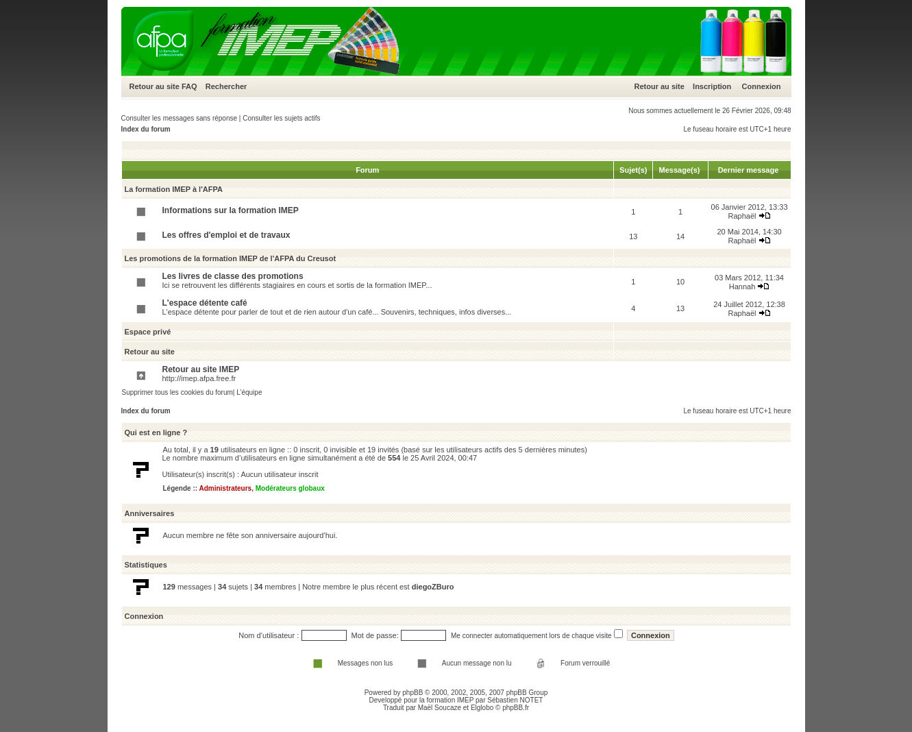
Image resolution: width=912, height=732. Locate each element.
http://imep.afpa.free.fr (199, 378)
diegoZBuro (433, 587)
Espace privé (148, 332)
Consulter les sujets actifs (281, 118)
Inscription (712, 86)
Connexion (761, 86)
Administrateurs (225, 488)
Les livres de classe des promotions (233, 276)
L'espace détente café (204, 303)
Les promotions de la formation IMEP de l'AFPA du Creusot (230, 258)
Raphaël (742, 216)
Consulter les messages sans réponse (179, 118)
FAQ (189, 86)
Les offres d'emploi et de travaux (226, 235)
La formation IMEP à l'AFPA (174, 189)
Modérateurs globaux (290, 488)
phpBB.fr (515, 707)
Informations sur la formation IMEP (230, 210)
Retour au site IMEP (201, 369)
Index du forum (146, 129)
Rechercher (226, 86)
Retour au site (155, 86)
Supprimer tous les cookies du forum (177, 392)
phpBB (412, 692)
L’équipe (249, 392)
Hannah (742, 286)
